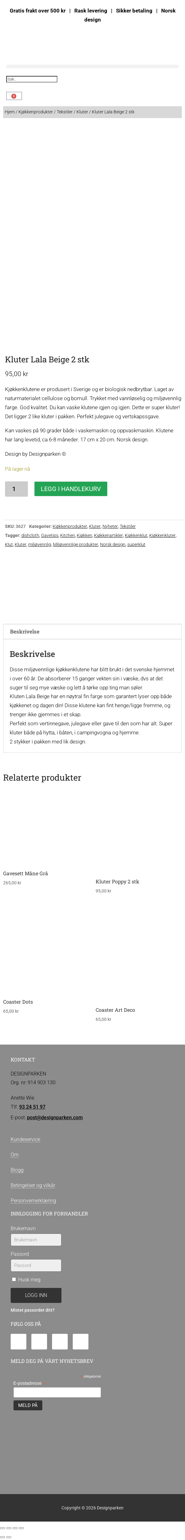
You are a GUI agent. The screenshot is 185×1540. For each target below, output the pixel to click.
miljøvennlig (39, 544)
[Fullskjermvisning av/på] (8, 1528)
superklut (136, 544)
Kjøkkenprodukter (35, 112)
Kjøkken (84, 535)
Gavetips (49, 535)
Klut (9, 544)
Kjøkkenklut (136, 535)
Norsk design (112, 544)
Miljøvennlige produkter (75, 544)
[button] (92, 66)
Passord (20, 1254)
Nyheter (110, 526)
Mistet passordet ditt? (33, 1310)
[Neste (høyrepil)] (8, 1537)
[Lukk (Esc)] (21, 1528)
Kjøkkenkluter (162, 535)
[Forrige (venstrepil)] (2, 1537)
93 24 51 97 (32, 1107)
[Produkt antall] (16, 489)
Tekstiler (65, 112)
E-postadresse (29, 1383)
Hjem (10, 112)
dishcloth (30, 535)
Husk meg (26, 1280)
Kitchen (67, 535)
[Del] (15, 1528)
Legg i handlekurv (71, 489)
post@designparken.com (55, 1117)
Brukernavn (23, 1228)
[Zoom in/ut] (2, 1528)
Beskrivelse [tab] (25, 631)
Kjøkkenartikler (108, 535)
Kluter (82, 112)
